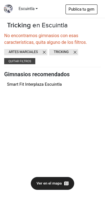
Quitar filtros (19, 61)
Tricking (61, 52)
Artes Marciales (23, 52)
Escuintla (27, 8)
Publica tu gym (81, 9)
